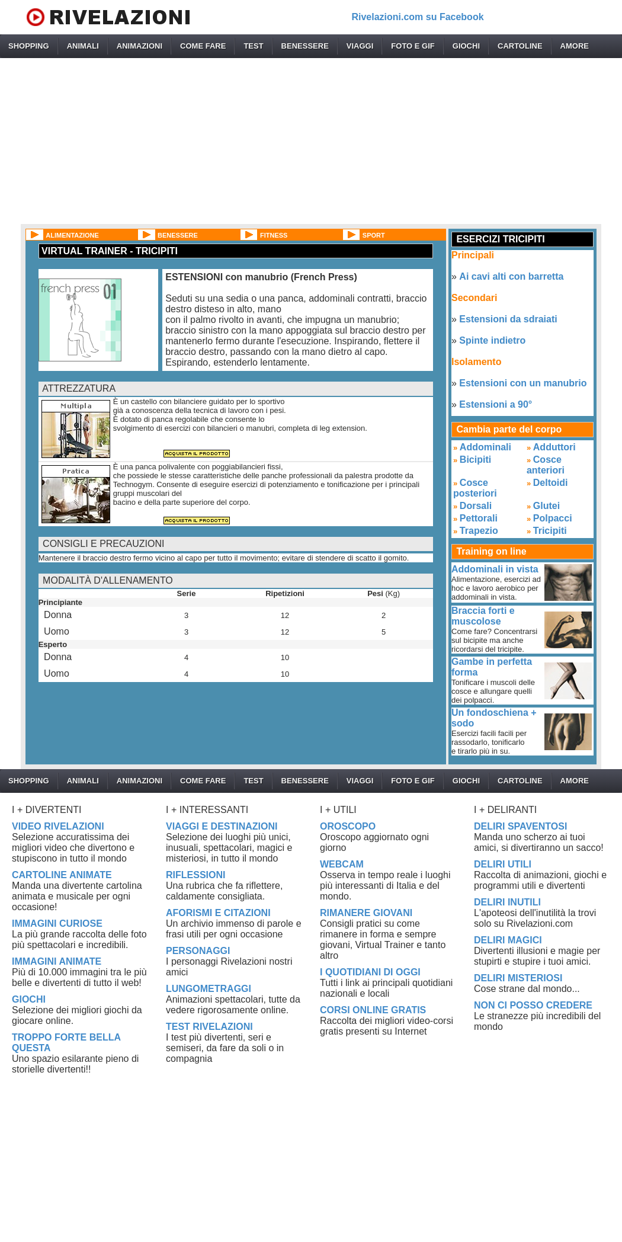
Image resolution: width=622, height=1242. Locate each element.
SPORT (374, 235)
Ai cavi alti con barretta (511, 276)
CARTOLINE (520, 45)
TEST (253, 45)
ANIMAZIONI (139, 45)
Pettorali (479, 518)
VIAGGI (360, 45)
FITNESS (273, 235)
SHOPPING (28, 45)
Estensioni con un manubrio (522, 383)
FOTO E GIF (412, 45)
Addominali (485, 447)
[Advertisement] (311, 141)
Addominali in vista (494, 569)
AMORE (574, 45)
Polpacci (552, 518)
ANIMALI (83, 45)
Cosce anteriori (546, 464)
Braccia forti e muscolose (483, 616)
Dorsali (476, 506)
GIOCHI (466, 45)
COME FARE (203, 45)
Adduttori (554, 447)
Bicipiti (475, 459)
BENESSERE (305, 45)
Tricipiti (550, 531)
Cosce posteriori (475, 488)
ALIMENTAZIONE (72, 235)
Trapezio (479, 531)
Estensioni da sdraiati (508, 319)
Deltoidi (550, 483)
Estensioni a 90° (495, 404)
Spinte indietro (492, 340)
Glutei (546, 506)
